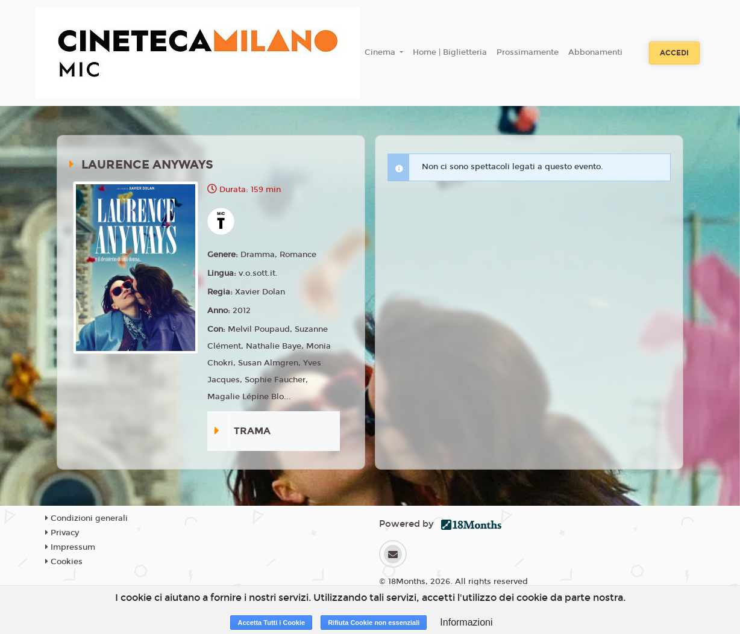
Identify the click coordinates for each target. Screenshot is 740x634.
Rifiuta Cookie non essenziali (373, 622)
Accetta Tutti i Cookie (271, 622)
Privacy (62, 533)
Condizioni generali (86, 518)
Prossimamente (528, 52)
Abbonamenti (595, 52)
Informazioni (466, 622)
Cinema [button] (381, 52)
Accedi (674, 53)
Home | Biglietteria (450, 52)
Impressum (70, 547)
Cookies (64, 562)
